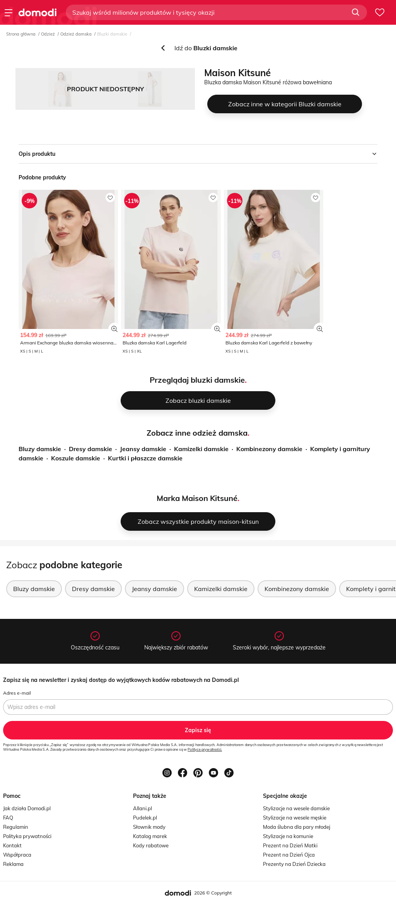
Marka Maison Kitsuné (197, 498)
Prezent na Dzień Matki (290, 845)
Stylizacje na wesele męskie (294, 817)
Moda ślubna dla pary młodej (296, 827)
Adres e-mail (17, 693)
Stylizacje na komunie (288, 836)
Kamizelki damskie (201, 449)
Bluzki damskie (112, 34)
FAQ (8, 817)
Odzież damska (76, 34)
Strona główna (21, 34)
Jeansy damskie (143, 449)
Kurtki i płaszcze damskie (145, 458)
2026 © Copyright (213, 893)
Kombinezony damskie (269, 449)
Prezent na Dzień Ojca (289, 855)
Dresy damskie (90, 449)
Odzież (48, 34)
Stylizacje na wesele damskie (296, 808)
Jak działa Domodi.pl (27, 808)
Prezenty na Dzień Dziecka (294, 864)
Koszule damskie (75, 458)
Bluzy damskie (40, 449)
